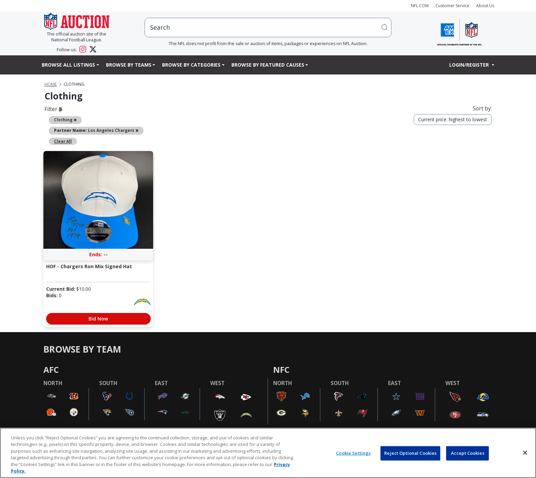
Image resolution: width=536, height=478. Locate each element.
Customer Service (452, 6)
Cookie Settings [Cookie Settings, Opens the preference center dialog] (353, 453)
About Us (485, 6)
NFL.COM (420, 6)
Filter (53, 109)
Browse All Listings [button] (68, 65)
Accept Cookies (467, 453)
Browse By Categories (191, 65)
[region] (268, 453)
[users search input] (268, 27)
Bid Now (98, 318)
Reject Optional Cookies (410, 453)
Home (50, 84)
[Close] (525, 452)
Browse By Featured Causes (267, 65)
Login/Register (469, 65)
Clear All (63, 141)
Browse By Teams (128, 65)
